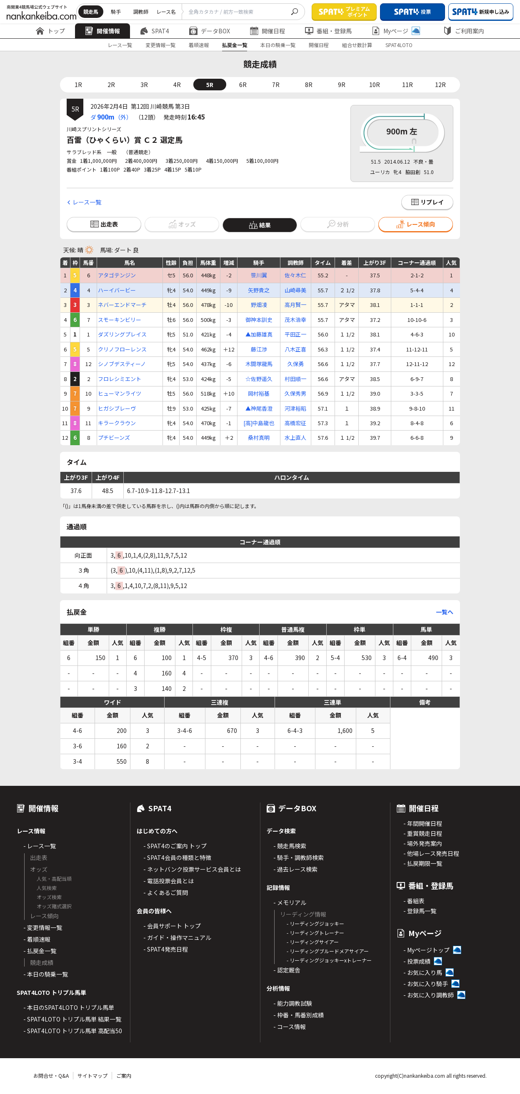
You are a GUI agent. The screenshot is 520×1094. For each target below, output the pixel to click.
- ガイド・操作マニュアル (177, 937)
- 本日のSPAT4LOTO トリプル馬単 (68, 1007)
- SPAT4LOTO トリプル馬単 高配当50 (72, 1031)
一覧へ (444, 612)
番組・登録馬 (328, 31)
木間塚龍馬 (258, 364)
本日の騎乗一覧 (277, 44)
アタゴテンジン (117, 275)
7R (276, 84)
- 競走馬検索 (289, 846)
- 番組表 (414, 901)
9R (341, 84)
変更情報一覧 (160, 44)
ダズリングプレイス (122, 334)
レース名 (166, 11)
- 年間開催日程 (422, 823)
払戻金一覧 (234, 44)
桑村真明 (259, 437)
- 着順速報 (36, 939)
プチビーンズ (114, 437)
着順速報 (199, 44)
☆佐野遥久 (258, 379)
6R (243, 84)
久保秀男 (295, 393)
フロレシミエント (119, 379)
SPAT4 (154, 31)
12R (440, 84)
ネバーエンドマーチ (122, 305)
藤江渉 (259, 349)
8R (308, 84)
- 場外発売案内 (422, 843)
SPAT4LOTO (398, 44)
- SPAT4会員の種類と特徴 (177, 857)
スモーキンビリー (119, 320)
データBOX (209, 31)
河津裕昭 (295, 408)
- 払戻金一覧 (39, 951)
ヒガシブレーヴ (117, 408)
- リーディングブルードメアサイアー (328, 950)
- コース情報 (289, 1026)
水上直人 (295, 437)
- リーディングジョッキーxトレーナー (329, 960)
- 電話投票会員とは (168, 881)
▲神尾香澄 (258, 408)
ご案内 (123, 1075)
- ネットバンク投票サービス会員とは (192, 869)
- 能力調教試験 (292, 1003)
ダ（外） (111, 117)
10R (374, 84)
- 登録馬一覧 (419, 911)
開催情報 (102, 31)
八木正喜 (295, 349)
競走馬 (90, 11)
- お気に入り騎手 (425, 983)
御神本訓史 (258, 320)
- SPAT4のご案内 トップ (175, 846)
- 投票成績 (416, 961)
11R (407, 84)
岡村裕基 (259, 393)
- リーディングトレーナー (315, 932)
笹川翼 (259, 275)
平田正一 (295, 334)
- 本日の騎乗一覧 (45, 974)
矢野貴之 (259, 290)
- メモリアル (289, 902)
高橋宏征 (295, 423)
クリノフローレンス (122, 349)
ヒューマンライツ (119, 393)
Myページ (396, 31)
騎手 (116, 11)
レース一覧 (120, 44)
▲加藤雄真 (258, 334)
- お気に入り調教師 (428, 995)
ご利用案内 (463, 31)
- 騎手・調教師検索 (298, 857)
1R (78, 84)
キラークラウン (117, 423)
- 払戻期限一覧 (422, 863)
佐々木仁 (295, 275)
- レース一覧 (39, 846)
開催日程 (267, 31)
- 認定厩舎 (286, 970)
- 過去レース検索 (295, 869)
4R (177, 84)
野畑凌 (259, 305)
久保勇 (296, 364)
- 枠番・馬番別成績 (298, 1015)
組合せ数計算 (357, 44)
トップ (50, 31)
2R (111, 84)
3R (144, 84)
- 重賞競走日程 (422, 833)
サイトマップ (93, 1075)
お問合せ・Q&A (51, 1075)
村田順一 (295, 379)
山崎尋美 (295, 290)
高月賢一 (295, 305)
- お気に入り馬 (422, 972)
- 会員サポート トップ (172, 926)
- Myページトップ (426, 950)
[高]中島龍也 (258, 423)
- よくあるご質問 (165, 892)
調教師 (140, 11)
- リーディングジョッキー (315, 923)
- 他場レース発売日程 (431, 853)
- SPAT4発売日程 (165, 949)
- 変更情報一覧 (42, 927)
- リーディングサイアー (313, 941)
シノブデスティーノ (122, 364)
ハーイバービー (117, 290)
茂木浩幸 (295, 320)
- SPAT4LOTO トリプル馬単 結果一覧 (72, 1019)
